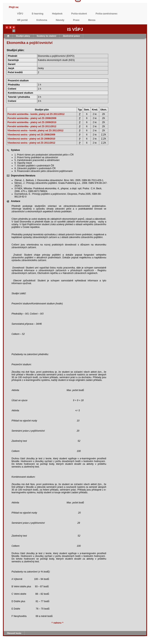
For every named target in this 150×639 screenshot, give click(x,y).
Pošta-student (79, 13)
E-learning (37, 13)
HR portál (22, 20)
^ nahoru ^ (57, 622)
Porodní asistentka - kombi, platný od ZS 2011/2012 (35, 114)
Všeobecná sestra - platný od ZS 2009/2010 (31, 138)
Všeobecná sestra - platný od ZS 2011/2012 (31, 142)
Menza (92, 20)
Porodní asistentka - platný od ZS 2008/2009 (31, 118)
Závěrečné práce (71, 36)
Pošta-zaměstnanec (107, 13)
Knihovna (41, 20)
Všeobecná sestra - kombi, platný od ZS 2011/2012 (35, 130)
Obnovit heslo (14, 633)
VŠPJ (20, 13)
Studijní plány (23, 36)
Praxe (76, 20)
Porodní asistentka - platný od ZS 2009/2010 (31, 122)
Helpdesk (57, 13)
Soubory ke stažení (46, 36)
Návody (60, 20)
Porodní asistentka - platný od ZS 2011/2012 (31, 126)
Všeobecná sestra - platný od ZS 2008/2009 (31, 134)
